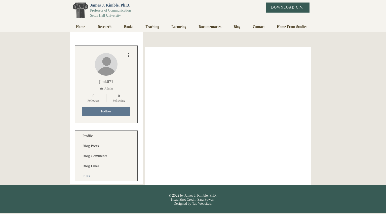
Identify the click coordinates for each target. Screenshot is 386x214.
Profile (88, 136)
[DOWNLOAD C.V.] (288, 8)
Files (86, 176)
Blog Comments (95, 156)
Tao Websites (201, 203)
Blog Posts (91, 146)
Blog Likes (91, 166)
